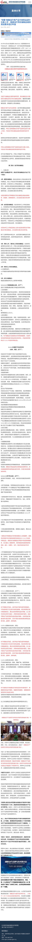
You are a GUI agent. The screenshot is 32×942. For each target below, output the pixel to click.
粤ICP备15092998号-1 (8, 927)
